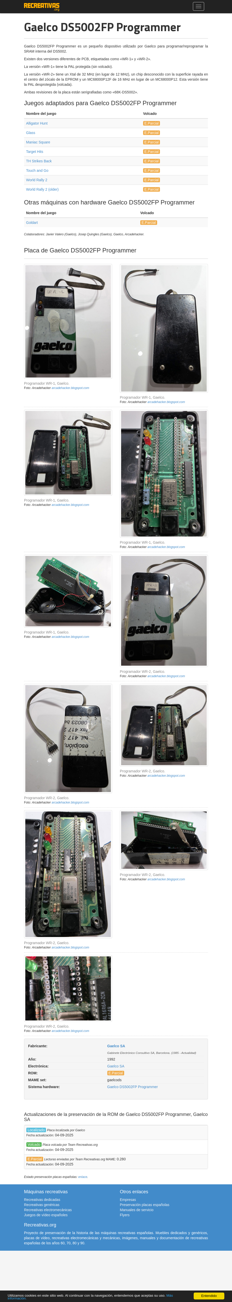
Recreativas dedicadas (42, 1200)
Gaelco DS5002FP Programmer (132, 1087)
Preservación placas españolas (144, 1205)
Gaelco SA (116, 1046)
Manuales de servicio (137, 1210)
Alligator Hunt (37, 123)
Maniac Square (38, 142)
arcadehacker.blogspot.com (70, 388)
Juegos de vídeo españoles (45, 1215)
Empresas (128, 1200)
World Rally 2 (36, 180)
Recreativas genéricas (42, 1205)
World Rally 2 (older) (42, 189)
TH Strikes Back (39, 161)
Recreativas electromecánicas (48, 1210)
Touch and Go (37, 170)
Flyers (125, 1215)
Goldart (32, 223)
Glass (30, 133)
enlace (82, 1177)
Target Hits (34, 152)
